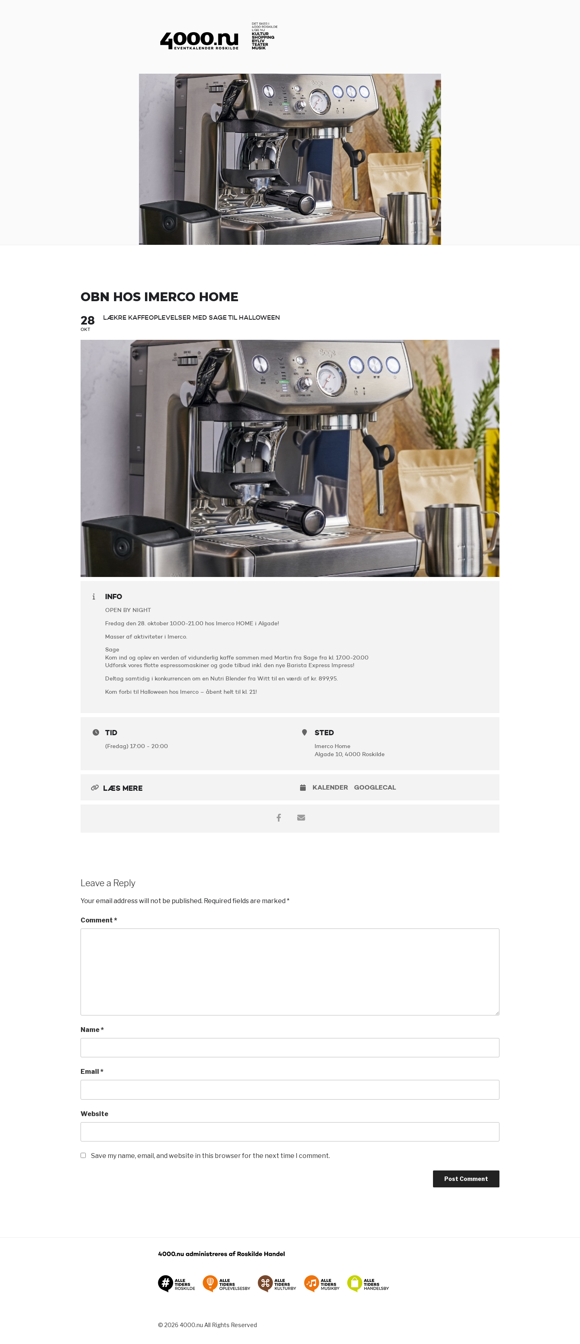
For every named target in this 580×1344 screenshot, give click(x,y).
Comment (99, 920)
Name (92, 1030)
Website (94, 1114)
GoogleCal (375, 787)
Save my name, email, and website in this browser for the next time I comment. (210, 1156)
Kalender (330, 787)
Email (92, 1071)
